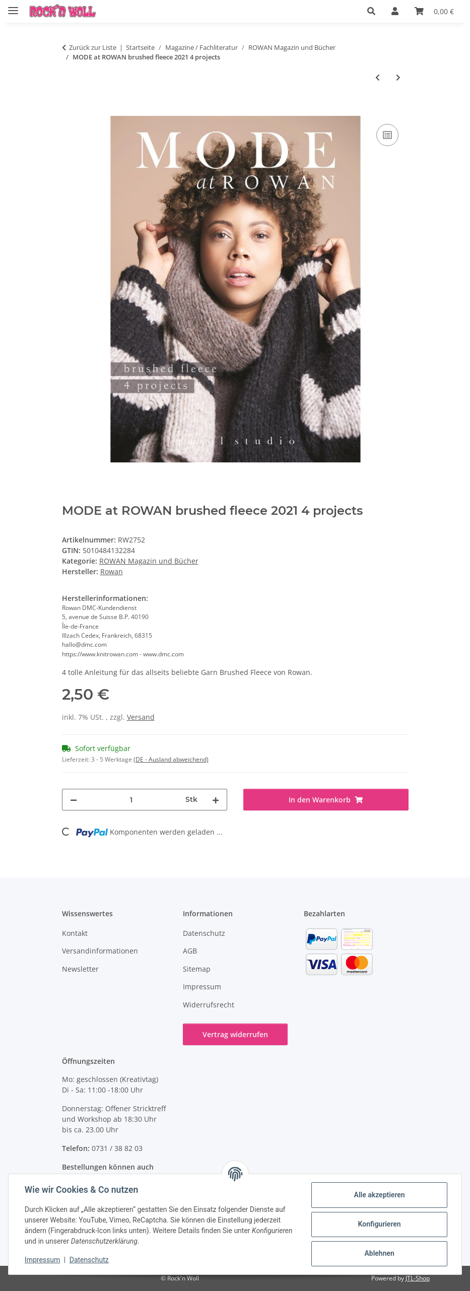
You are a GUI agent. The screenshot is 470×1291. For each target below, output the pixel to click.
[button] (371, 11)
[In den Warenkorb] (70, 110)
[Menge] (131, 799)
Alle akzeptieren (379, 1195)
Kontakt (75, 933)
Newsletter (80, 969)
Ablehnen (379, 1253)
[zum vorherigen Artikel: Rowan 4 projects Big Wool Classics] (377, 77)
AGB (190, 951)
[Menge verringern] (73, 799)
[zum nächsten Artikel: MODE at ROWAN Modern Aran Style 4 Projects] (398, 77)
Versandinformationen (100, 951)
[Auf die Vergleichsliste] (387, 135)
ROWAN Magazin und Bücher (148, 561)
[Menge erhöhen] (216, 799)
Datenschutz (89, 1260)
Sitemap (197, 969)
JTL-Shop (418, 1278)
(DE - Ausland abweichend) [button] (171, 759)
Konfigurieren (379, 1224)
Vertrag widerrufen (235, 1034)
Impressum (42, 1260)
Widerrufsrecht (208, 1004)
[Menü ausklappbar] (13, 6)
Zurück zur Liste (92, 47)
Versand (141, 717)
